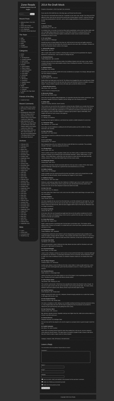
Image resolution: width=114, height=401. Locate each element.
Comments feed (25, 234)
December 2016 (25, 154)
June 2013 (23, 214)
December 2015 (25, 165)
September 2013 (25, 209)
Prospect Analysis (26, 59)
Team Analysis (25, 71)
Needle (23, 40)
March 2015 (24, 177)
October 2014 (24, 186)
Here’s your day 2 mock (27, 27)
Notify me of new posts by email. (51, 385)
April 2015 (23, 175)
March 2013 (24, 220)
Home (22, 54)
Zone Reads (28, 4)
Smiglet (23, 45)
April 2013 (23, 218)
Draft (22, 56)
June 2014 (23, 193)
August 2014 (24, 190)
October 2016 (24, 156)
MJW (22, 43)
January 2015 (24, 181)
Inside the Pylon (25, 100)
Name (43, 365)
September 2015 (25, 168)
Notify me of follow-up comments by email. (54, 382)
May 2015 (23, 174)
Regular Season (26, 82)
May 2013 (23, 216)
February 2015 (25, 179)
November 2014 (25, 184)
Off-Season (25, 78)
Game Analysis (26, 66)
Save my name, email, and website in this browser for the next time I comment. (63, 379)
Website (43, 374)
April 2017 (23, 147)
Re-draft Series (26, 63)
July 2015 (23, 172)
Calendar (23, 77)
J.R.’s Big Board (25, 29)
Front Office (25, 73)
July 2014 (23, 191)
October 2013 (24, 207)
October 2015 (24, 167)
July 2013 (23, 212)
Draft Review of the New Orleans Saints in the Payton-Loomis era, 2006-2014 (28, 117)
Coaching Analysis (26, 70)
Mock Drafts (25, 61)
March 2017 (24, 149)
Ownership (24, 75)
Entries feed (24, 232)
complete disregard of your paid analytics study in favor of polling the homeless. (62, 63)
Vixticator (23, 41)
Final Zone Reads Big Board (28, 31)
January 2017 (24, 153)
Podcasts (24, 89)
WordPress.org (25, 235)
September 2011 (25, 223)
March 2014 (24, 198)
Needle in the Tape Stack (28, 91)
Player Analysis (26, 68)
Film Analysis (25, 87)
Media (22, 85)
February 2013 (25, 221)
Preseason (24, 80)
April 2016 (23, 161)
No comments (66, 9)
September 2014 (25, 188)
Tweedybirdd (24, 47)
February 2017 (25, 151)
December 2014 (25, 183)
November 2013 (25, 205)
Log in (22, 230)
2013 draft (51, 13)
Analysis (23, 64)
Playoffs (24, 84)
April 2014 (23, 197)
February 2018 (25, 146)
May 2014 (23, 195)
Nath (22, 38)
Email (43, 369)
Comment (44, 350)
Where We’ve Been (26, 25)
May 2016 (23, 160)
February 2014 (25, 200)
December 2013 (25, 204)
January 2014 (24, 202)
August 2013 (24, 211)
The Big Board (25, 57)
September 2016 (25, 158)
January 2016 (24, 163)
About (22, 92)
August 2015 (24, 170)
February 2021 (25, 144)
